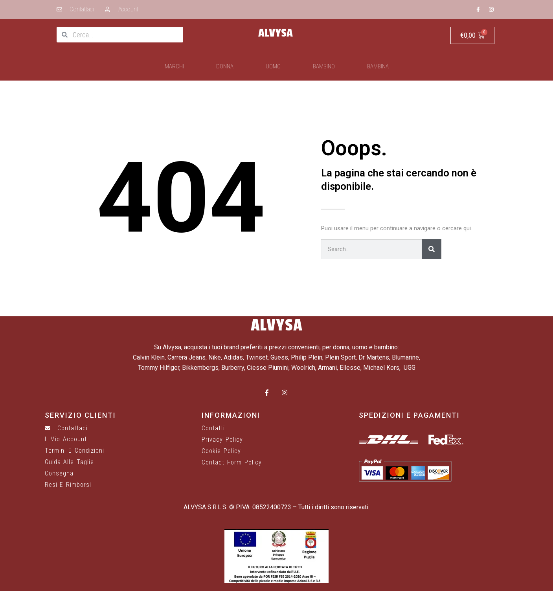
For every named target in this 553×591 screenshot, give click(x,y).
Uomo (273, 66)
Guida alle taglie (69, 462)
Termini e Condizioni (74, 450)
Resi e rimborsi (68, 484)
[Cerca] (431, 249)
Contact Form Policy (231, 462)
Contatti (213, 428)
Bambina (378, 66)
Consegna (59, 473)
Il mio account (66, 439)
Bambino (324, 66)
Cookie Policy (221, 451)
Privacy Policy (222, 439)
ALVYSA (275, 33)
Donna (224, 66)
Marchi (174, 66)
